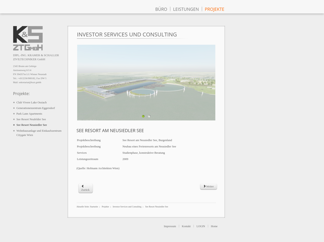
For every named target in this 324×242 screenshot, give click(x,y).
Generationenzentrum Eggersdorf (35, 108)
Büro (161, 9)
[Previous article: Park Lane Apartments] (85, 188)
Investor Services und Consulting (127, 206)
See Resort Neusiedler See (31, 125)
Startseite (94, 206)
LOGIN (200, 226)
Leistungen (186, 9)
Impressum (170, 226)
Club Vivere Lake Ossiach (31, 102)
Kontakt (186, 226)
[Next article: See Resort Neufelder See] (208, 186)
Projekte (214, 9)
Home (214, 226)
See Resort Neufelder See (31, 119)
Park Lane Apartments (29, 113)
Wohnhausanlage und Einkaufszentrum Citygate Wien (38, 133)
